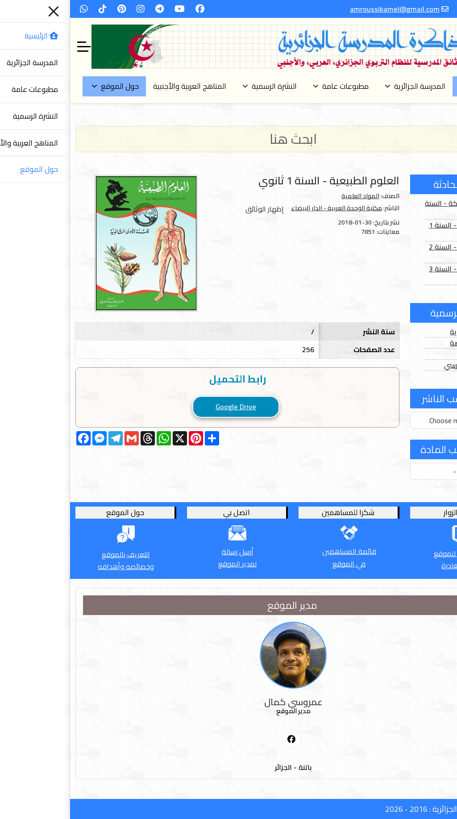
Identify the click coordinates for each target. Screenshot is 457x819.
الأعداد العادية (406, 331)
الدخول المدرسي (403, 365)
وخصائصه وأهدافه (61, 566)
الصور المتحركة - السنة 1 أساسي (394, 208)
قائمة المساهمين (285, 551)
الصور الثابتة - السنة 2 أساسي (396, 252)
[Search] (228, 139)
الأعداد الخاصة (406, 342)
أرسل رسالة (173, 551)
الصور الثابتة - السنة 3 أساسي (396, 274)
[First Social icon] (226, 739)
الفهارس (415, 354)
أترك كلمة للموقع (396, 553)
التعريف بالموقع (61, 554)
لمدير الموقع (173, 563)
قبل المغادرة (396, 565)
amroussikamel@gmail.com (330, 9)
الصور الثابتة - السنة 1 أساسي (396, 230)
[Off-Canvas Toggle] (19, 47)
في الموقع (284, 563)
